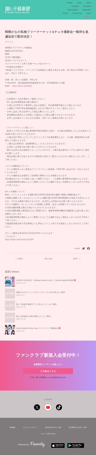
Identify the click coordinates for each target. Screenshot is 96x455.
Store (88, 6)
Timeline (75, 3)
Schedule (87, 3)
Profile (65, 6)
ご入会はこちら (48, 366)
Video (64, 3)
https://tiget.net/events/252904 (19, 232)
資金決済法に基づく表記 (52, 426)
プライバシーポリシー (29, 426)
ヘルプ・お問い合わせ (48, 431)
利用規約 (11, 426)
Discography (40, 6)
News (55, 3)
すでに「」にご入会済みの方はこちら (48, 376)
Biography (54, 6)
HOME (45, 3)
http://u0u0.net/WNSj (22, 79)
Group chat (77, 6)
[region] (48, 299)
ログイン (87, 10)
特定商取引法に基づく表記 (77, 426)
